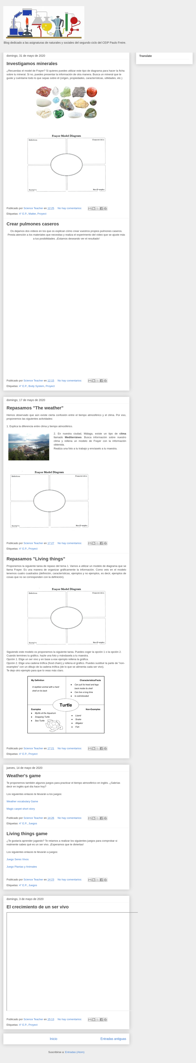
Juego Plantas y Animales (22, 866)
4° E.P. (23, 213)
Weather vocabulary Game (22, 801)
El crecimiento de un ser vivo (38, 906)
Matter (32, 213)
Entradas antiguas (113, 1039)
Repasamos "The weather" (35, 407)
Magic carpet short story (21, 808)
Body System (36, 386)
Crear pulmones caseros (33, 223)
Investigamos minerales (32, 63)
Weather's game (24, 775)
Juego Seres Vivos (18, 859)
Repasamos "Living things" (36, 558)
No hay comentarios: (70, 208)
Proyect (41, 213)
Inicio (53, 1039)
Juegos (33, 823)
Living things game (27, 833)
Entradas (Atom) (75, 1052)
